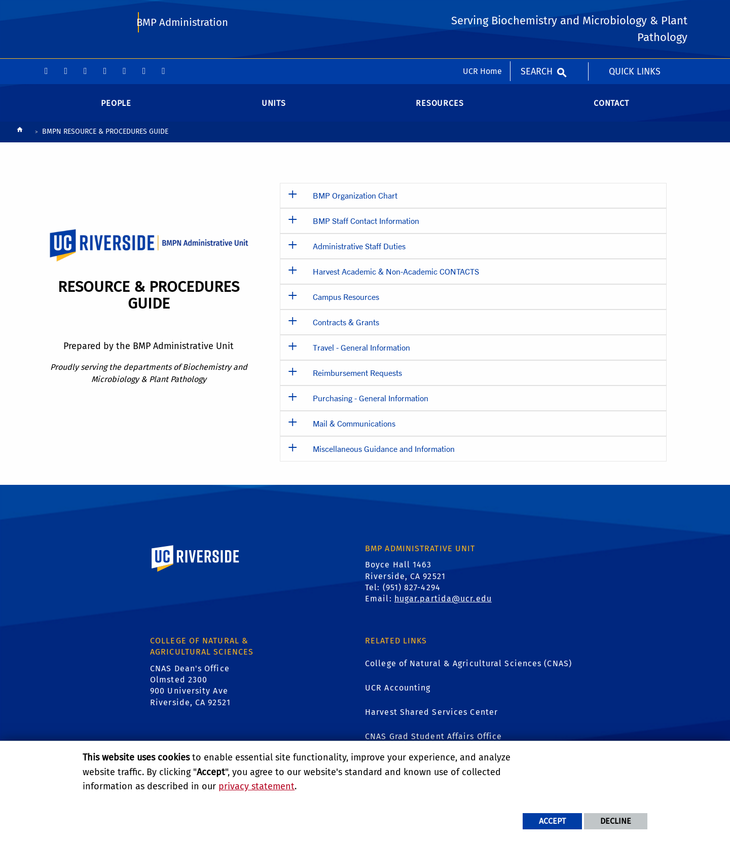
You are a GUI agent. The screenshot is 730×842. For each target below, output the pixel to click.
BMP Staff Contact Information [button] (366, 229)
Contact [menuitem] (611, 111)
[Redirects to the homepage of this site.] (19, 140)
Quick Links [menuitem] (635, 12)
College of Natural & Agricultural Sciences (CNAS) (468, 672)
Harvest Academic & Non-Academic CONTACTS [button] (396, 279)
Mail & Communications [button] (354, 431)
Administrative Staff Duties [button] (359, 254)
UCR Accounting (397, 696)
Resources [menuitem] (439, 111)
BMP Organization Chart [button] (355, 203)
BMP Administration (183, 54)
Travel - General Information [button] (361, 355)
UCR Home (482, 12)
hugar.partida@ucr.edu (443, 607)
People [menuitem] (116, 111)
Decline (615, 821)
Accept (552, 821)
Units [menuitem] (274, 111)
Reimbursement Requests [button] (357, 381)
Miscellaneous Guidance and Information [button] (384, 457)
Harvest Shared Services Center (431, 720)
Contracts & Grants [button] (346, 330)
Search (537, 12)
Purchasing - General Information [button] (370, 406)
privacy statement (256, 786)
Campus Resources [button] (346, 305)
